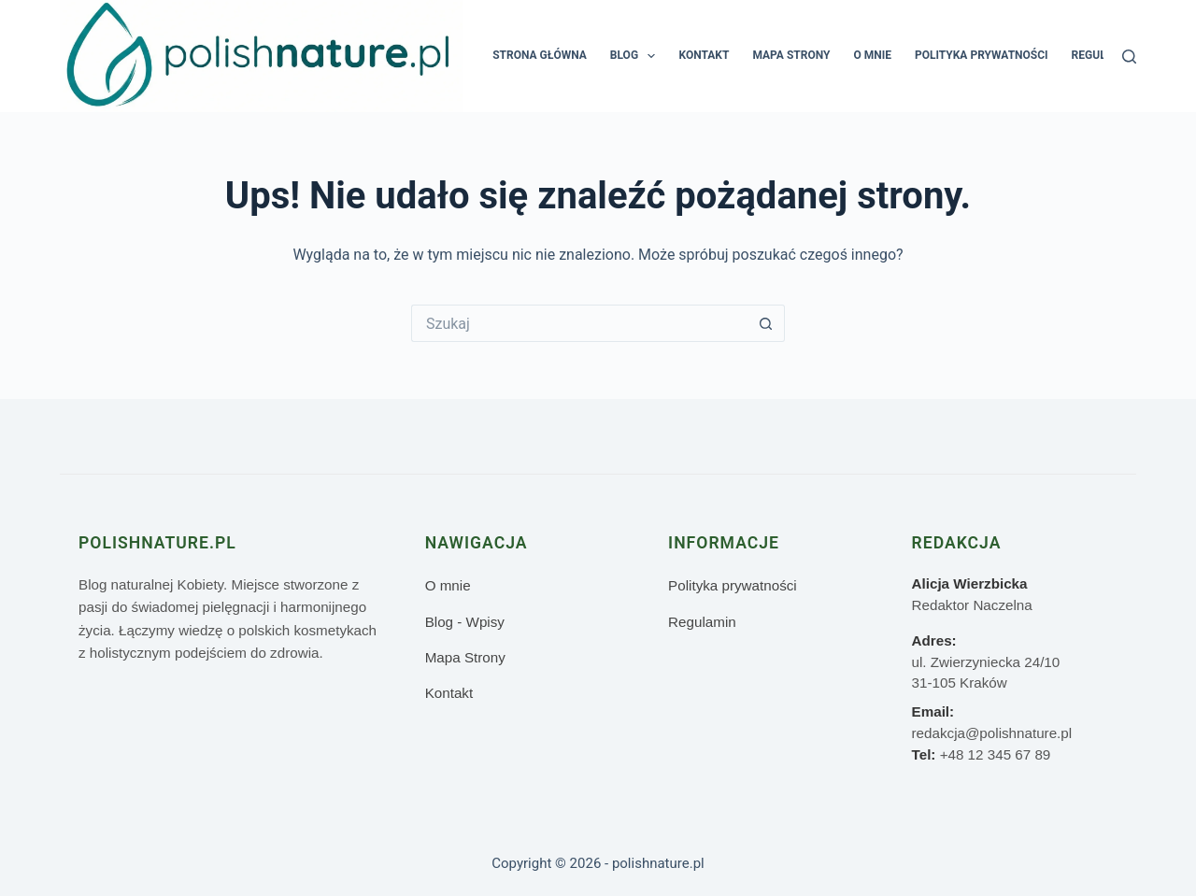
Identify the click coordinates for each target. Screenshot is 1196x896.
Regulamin (1103, 55)
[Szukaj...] (579, 323)
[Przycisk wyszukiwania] (766, 323)
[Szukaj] (1129, 57)
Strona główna (539, 55)
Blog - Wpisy (465, 622)
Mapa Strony (791, 55)
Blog (636, 56)
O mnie (872, 55)
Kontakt (703, 55)
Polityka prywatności (981, 55)
